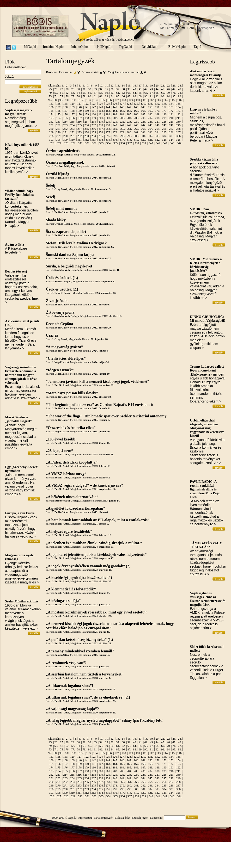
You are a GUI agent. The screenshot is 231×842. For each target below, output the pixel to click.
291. (72, 136)
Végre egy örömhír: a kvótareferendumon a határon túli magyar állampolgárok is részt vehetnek (21, 374)
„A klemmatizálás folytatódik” (71, 589)
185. (129, 114)
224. (136, 121)
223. (129, 121)
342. (165, 143)
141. (87, 107)
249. (178, 125)
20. (157, 85)
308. (58, 139)
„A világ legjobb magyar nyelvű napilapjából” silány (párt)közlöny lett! (104, 720)
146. (122, 107)
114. (165, 100)
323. (164, 139)
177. (72, 114)
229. (171, 121)
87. (129, 96)
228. (164, 121)
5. (80, 85)
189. (157, 114)
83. (107, 96)
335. (115, 143)
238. (100, 125)
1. (63, 85)
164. (115, 110)
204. (129, 118)
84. (112, 96)
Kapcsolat (156, 817)
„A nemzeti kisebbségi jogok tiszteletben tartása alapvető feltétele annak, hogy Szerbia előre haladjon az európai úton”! (110, 626)
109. (131, 100)
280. (129, 132)
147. (129, 107)
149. (143, 107)
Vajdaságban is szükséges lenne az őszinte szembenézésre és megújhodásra (207, 599)
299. (129, 136)
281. (136, 132)
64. (135, 92)
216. (79, 121)
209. (164, 118)
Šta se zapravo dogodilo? (66, 231)
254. (79, 128)
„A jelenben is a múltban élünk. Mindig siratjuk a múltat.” (94, 543)
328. (66, 143)
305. (171, 136)
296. (108, 136)
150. (150, 107)
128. (129, 103)
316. (115, 139)
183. (115, 114)
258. (108, 128)
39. (129, 89)
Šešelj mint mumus (61, 208)
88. (135, 96)
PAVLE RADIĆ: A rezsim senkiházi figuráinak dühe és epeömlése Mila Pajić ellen (205, 489)
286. (171, 132)
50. (56, 92)
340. (151, 143)
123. (93, 103)
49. (50, 92)
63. (129, 92)
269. (51, 132)
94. (168, 96)
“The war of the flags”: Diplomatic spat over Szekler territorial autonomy (106, 416)
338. (137, 143)
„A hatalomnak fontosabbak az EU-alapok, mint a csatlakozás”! (98, 520)
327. (59, 143)
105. (102, 100)
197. (79, 118)
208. (157, 118)
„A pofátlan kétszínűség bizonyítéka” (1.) (79, 640)
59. (107, 92)
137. (58, 107)
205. (136, 118)
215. (72, 121)
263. (143, 128)
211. (178, 118)
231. (51, 125)
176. (65, 114)
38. (123, 89)
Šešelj (50, 185)
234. (72, 125)
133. (164, 103)
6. (84, 85)
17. (140, 85)
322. (157, 139)
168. (143, 110)
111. (145, 100)
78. (78, 96)
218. (94, 121)
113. (158, 100)
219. (100, 121)
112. (151, 100)
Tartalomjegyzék (103, 817)
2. (67, 85)
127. (122, 103)
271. (65, 132)
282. (143, 132)
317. (122, 139)
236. (87, 125)
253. (72, 128)
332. (94, 143)
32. (90, 89)
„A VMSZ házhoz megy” (66, 474)
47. (174, 89)
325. (178, 139)
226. (150, 121)
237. (94, 125)
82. (101, 96)
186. (136, 114)
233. (65, 125)
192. (178, 114)
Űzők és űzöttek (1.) (62, 278)
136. (51, 107)
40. (135, 89)
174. (51, 114)
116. (179, 100)
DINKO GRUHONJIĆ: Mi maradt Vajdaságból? (208, 318)
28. (67, 89)
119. (65, 103)
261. (129, 128)
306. (178, 136)
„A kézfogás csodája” (63, 601)
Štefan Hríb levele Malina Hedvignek (76, 243)
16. (135, 85)
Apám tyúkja (14, 244)
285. (164, 132)
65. (140, 92)
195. (65, 118)
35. (107, 89)
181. (100, 114)
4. (75, 85)
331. (87, 143)
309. (65, 139)
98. (55, 100)
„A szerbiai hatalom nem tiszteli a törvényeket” (84, 674)
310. (72, 139)
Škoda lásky (56, 220)
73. (50, 96)
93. (163, 96)
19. (152, 85)
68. (157, 92)
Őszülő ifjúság (57, 174)
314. (100, 139)
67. (151, 92)
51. (62, 92)
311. (79, 139)
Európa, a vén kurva (20, 513)
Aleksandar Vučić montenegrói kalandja (206, 73)
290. (65, 136)
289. (58, 136)
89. (140, 96)
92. (157, 96)
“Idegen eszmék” (60, 370)
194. (58, 118)
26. (56, 89)
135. (178, 103)
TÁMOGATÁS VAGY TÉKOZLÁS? (206, 545)
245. (150, 125)
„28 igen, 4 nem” (59, 451)
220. (108, 121)
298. (122, 136)
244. (143, 125)
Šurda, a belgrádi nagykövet (69, 266)
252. (65, 128)
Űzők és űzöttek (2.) (62, 289)
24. (180, 85)
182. (108, 114)
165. (122, 110)
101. (74, 100)
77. (73, 96)
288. (51, 136)
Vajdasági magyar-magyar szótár (18, 112)
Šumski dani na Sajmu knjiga (70, 255)
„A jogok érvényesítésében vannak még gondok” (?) (88, 566)
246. (157, 125)
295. (100, 136)
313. (94, 139)
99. (61, 100)
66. (146, 92)
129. (136, 103)
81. (95, 96)
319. (136, 139)
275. (94, 132)
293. (87, 136)
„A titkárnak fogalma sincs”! (69, 686)
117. (51, 103)
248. (171, 125)
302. (150, 136)
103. (88, 100)
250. (51, 128)
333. (101, 143)
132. (157, 103)
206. (143, 118)
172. (171, 110)
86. (123, 96)
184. (122, 114)
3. (71, 85)
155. (51, 110)
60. (112, 92)
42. (146, 89)
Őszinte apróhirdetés (63, 151)
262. (136, 128)
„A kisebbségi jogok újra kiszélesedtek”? (79, 578)
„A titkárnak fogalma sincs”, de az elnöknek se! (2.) (88, 697)
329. (73, 143)
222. (122, 121)
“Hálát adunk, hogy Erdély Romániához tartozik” (19, 194)
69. (163, 92)
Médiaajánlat (122, 817)
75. (62, 96)
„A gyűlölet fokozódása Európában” (75, 508)
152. (164, 107)
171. (164, 110)
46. (168, 89)
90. (146, 96)
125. (107, 103)
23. (174, 85)
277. (108, 132)
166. (129, 110)
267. (171, 128)
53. (73, 92)
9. (96, 85)
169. (150, 110)
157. (65, 110)
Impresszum (85, 817)
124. (100, 103)
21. (163, 85)
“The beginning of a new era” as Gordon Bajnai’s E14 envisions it (99, 404)
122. (86, 103)
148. (136, 107)
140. (79, 107)
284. (157, 132)
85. (118, 96)
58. (101, 92)
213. (58, 121)
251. (58, 128)
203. (122, 118)
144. (108, 107)
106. (109, 100)
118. (58, 103)
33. (95, 89)
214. (65, 121)
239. (108, 125)
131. (150, 103)
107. (117, 100)
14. (124, 85)
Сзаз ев (52, 335)
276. (100, 132)
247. (164, 125)
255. (87, 128)
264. (150, 128)
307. (51, 139)
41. (140, 89)
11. (107, 85)
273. (79, 132)
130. (143, 103)
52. (67, 92)
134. (171, 103)
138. (65, 107)
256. (94, 128)
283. (150, 132)
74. (56, 96)
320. (143, 139)
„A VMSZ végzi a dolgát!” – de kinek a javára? (84, 485)
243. (136, 125)
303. (157, 136)
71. (174, 92)
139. (72, 107)
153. (171, 107)
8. (92, 85)
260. (122, 128)
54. (78, 92)
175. (58, 114)
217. (87, 121)
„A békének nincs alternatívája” (72, 497)
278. (115, 132)
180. (94, 114)
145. (115, 107)
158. (72, 110)
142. (94, 107)
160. (87, 110)
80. (90, 96)
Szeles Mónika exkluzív (21, 601)
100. (67, 100)
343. (172, 143)
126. (115, 103)
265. (157, 128)
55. (84, 92)
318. (129, 139)
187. (143, 114)
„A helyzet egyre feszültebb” (69, 531)
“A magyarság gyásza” (64, 347)
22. (168, 85)
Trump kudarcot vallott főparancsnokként (207, 368)
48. (180, 89)
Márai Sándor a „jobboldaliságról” (18, 419)
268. (178, 128)
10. (101, 85)
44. (157, 89)
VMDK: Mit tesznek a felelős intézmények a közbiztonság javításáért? (206, 264)
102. (81, 100)
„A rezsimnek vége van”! (66, 663)
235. (79, 125)
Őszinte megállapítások (65, 162)
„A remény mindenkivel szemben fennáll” (80, 651)
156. (58, 110)
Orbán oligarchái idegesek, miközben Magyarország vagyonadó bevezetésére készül (207, 428)
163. (108, 110)
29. (73, 89)
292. (79, 136)
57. (95, 92)
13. (118, 85)
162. (100, 110)
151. (157, 107)
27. (62, 89)
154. (178, 107)
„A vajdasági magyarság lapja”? (72, 709)
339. (144, 143)
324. (171, 139)
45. (163, 89)
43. (151, 89)
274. (87, 132)
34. (101, 89)
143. (100, 107)
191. (171, 114)
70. (168, 92)
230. (178, 121)
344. (179, 143)
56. (90, 92)
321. (150, 139)
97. (50, 100)
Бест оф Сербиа (59, 324)
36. (112, 89)
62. (123, 92)
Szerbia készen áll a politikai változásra (204, 161)
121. (79, 103)
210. (171, 118)
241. (122, 125)
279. (122, 132)
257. (100, 128)
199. (94, 118)
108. (124, 100)
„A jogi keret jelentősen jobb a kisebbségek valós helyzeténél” (96, 554)
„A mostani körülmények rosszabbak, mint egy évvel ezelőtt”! (96, 612)
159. (79, 110)
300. (136, 136)
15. (129, 85)
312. (86, 139)
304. (164, 136)
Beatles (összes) (16, 271)
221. (115, 121)
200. (101, 118)
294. (94, 136)
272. (72, 132)
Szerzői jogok (140, 817)
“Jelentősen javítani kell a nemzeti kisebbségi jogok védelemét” (97, 381)
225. (143, 121)
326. (52, 143)
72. (180, 92)
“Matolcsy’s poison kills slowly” (72, 393)
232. (58, 125)
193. (51, 118)
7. (88, 85)
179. (87, 114)
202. (115, 118)
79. (84, 96)
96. (180, 96)
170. (157, 110)
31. (84, 89)
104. (95, 100)
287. (178, 132)
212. (51, 121)
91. (151, 96)
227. (157, 121)
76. (67, 96)
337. (130, 143)
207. (150, 118)
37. (118, 89)
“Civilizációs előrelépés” (65, 358)
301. (143, 136)
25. (50, 89)
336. (122, 143)
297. (115, 136)
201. (108, 118)
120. (72, 103)
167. (136, 110)
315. (108, 139)
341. (158, 143)
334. (108, 143)
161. (94, 110)
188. (150, 114)
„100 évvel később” (61, 439)
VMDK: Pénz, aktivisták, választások (206, 211)
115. (172, 100)
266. (164, 128)
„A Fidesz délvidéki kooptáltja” (71, 462)
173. (178, 110)
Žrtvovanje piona (60, 312)
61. (118, 92)
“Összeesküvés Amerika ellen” (71, 428)
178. (79, 114)
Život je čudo (56, 301)
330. (80, 143)
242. (129, 125)
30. (78, 89)
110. (138, 100)
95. (174, 96)
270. (58, 132)
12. (112, 85)
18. (146, 85)
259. (115, 128)
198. (87, 118)
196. (72, 118)
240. (115, 125)
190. (164, 114)
